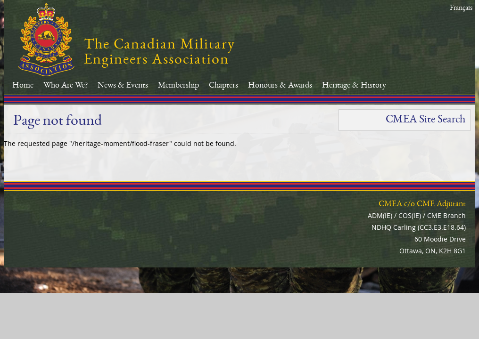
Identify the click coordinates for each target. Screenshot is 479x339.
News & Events (123, 85)
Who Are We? (65, 85)
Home (22, 85)
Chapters (223, 85)
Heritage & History (354, 85)
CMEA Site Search (425, 120)
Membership (178, 85)
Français (461, 8)
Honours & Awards (280, 85)
